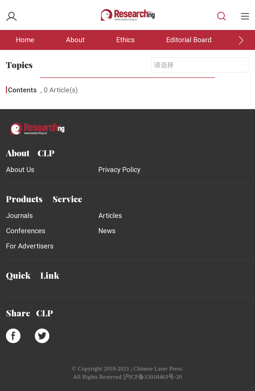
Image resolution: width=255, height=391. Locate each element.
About (75, 40)
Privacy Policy (119, 170)
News (107, 231)
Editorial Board (189, 40)
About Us (20, 170)
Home (25, 40)
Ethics (125, 40)
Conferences (25, 231)
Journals (19, 215)
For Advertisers (30, 246)
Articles (110, 215)
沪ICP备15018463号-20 (152, 377)
